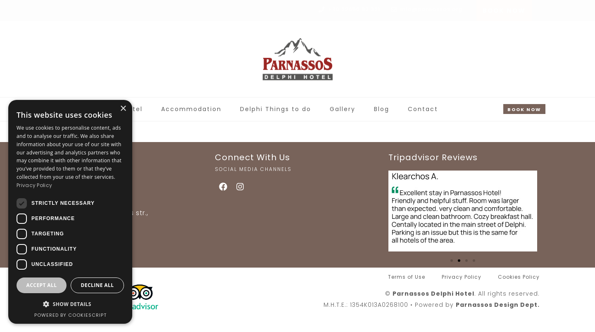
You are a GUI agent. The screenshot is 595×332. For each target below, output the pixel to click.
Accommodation (191, 109)
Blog (381, 109)
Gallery (342, 109)
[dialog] (70, 212)
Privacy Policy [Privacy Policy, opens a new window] (34, 185)
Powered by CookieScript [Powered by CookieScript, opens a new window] (70, 315)
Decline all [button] (97, 285)
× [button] (123, 109)
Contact (423, 109)
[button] (451, 260)
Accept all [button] (41, 285)
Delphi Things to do (275, 109)
